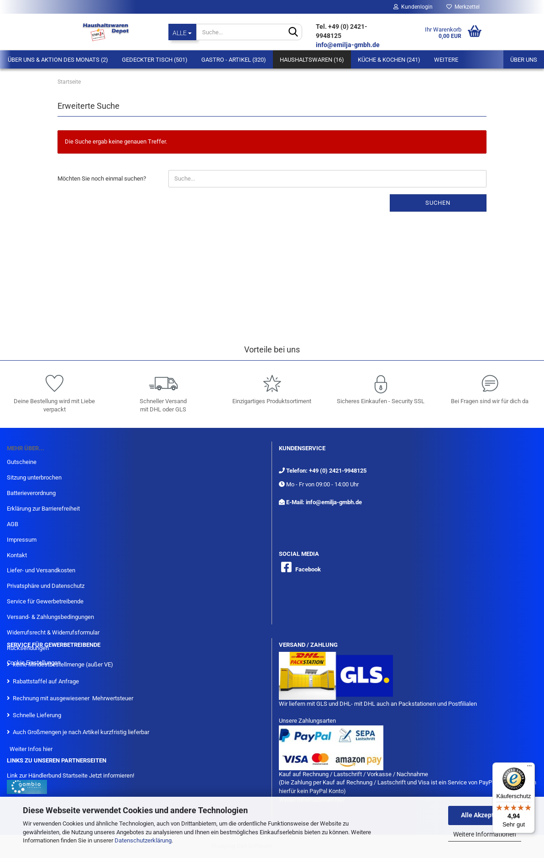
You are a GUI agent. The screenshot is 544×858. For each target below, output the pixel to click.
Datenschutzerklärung (143, 840)
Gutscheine (22, 461)
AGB (12, 524)
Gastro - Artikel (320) (233, 59)
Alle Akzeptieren (485, 815)
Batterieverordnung (31, 493)
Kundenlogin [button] (413, 7)
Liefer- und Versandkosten (41, 570)
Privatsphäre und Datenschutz (45, 585)
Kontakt (17, 555)
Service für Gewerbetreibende (45, 601)
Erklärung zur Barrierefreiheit (43, 508)
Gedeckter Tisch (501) (155, 59)
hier (47, 749)
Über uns (523, 59)
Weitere (446, 59)
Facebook (308, 569)
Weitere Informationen (484, 834)
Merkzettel (463, 7)
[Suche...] (182, 32)
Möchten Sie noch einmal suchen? (102, 178)
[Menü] (529, 767)
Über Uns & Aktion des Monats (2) (58, 59)
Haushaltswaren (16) (312, 59)
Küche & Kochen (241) (389, 59)
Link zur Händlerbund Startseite (47, 775)
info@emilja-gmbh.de (348, 44)
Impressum (22, 539)
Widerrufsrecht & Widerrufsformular (53, 632)
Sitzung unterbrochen (34, 477)
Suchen (437, 202)
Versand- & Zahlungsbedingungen (50, 616)
